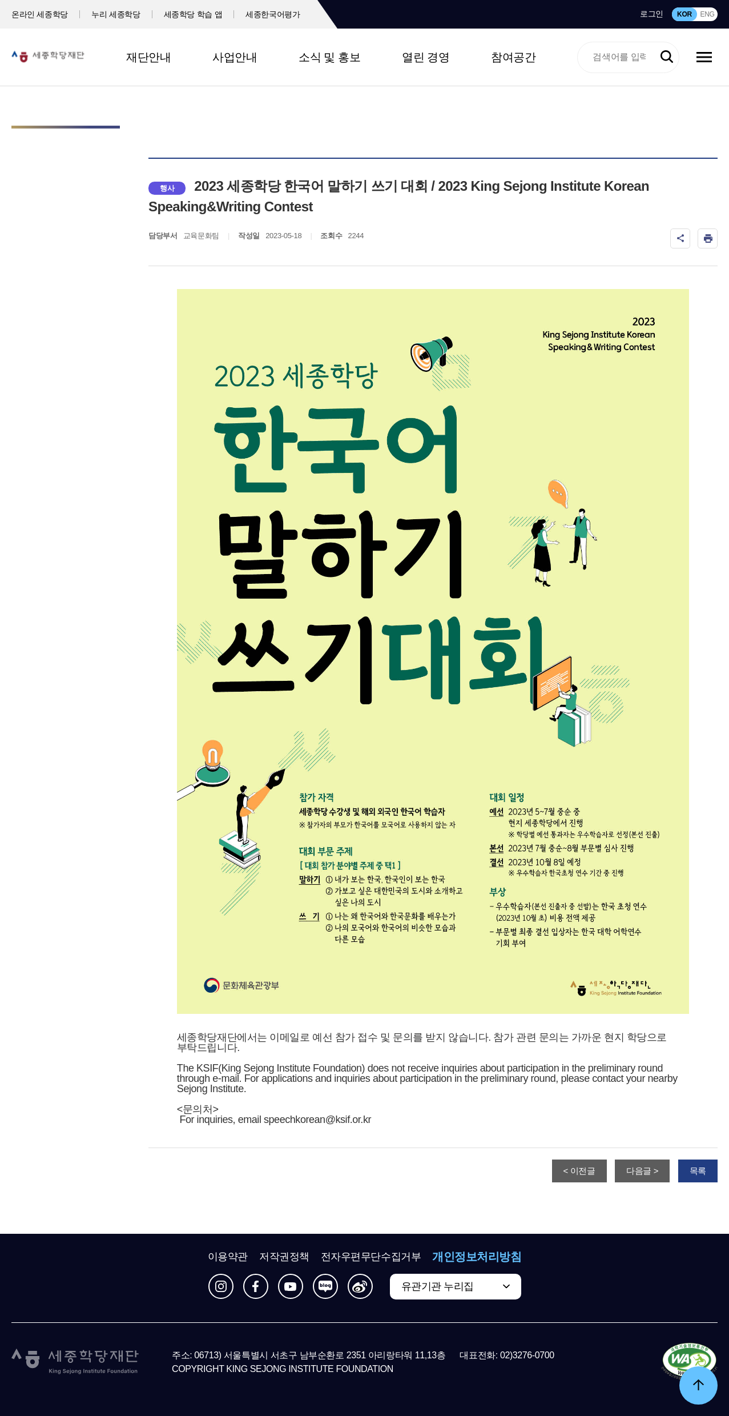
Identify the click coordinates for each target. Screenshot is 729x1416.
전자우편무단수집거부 (371, 1256)
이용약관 (228, 1256)
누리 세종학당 (115, 14)
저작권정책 (284, 1256)
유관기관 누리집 (437, 1286)
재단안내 (148, 57)
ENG (707, 14)
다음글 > (642, 1171)
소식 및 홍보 (329, 57)
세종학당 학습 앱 (193, 14)
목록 (698, 1171)
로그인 (651, 13)
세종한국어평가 (272, 14)
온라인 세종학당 (39, 14)
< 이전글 (579, 1171)
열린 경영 (425, 57)
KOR (684, 14)
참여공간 (513, 57)
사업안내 (234, 57)
